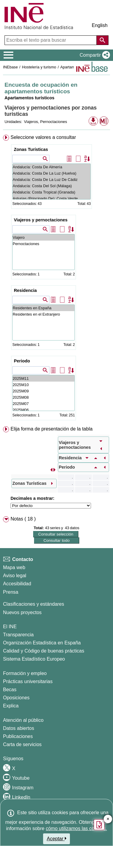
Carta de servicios (22, 744)
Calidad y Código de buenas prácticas (43, 650)
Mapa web (14, 567)
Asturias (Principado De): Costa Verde (51, 198)
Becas (9, 689)
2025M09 (43, 391)
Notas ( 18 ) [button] (23, 518)
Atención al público (23, 720)
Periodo (22, 360)
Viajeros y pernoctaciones (40, 220)
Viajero (43, 237)
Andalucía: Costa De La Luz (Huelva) (51, 173)
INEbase (10, 67)
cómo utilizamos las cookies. (76, 828)
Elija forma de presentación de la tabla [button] (52, 428)
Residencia (25, 290)
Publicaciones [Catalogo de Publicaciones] (18, 736)
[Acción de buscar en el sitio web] (102, 40)
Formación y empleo (25, 673)
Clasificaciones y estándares (33, 604)
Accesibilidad (17, 583)
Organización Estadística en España (42, 642)
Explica (11, 705)
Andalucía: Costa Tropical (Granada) (51, 192)
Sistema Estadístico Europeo (34, 659)
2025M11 (43, 378)
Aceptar (56, 838)
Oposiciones (16, 697)
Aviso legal (14, 575)
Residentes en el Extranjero (43, 314)
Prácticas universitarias (28, 681)
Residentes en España (43, 308)
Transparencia (18, 634)
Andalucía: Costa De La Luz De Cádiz (51, 179)
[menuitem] (56, 278)
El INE (10, 626)
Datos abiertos (18, 728)
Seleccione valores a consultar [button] (43, 137)
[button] (93, 55)
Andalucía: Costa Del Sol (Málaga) (51, 186)
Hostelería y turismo (39, 67)
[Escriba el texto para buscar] (51, 40)
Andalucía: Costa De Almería (51, 167)
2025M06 (43, 410)
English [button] (100, 25)
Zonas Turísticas (31, 149)
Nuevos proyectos (22, 612)
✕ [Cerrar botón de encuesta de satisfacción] (108, 819)
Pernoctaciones (43, 244)
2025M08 (43, 397)
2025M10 (43, 385)
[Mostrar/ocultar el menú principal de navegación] (8, 55)
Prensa (10, 592)
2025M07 (43, 403)
